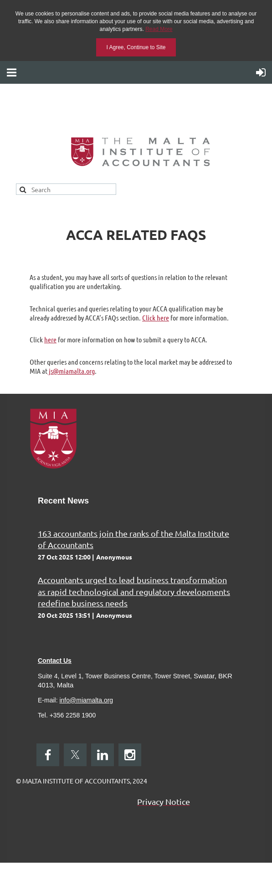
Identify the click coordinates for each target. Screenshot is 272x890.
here (50, 339)
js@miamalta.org (71, 370)
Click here (155, 317)
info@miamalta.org (86, 700)
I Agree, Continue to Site (135, 47)
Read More (158, 29)
